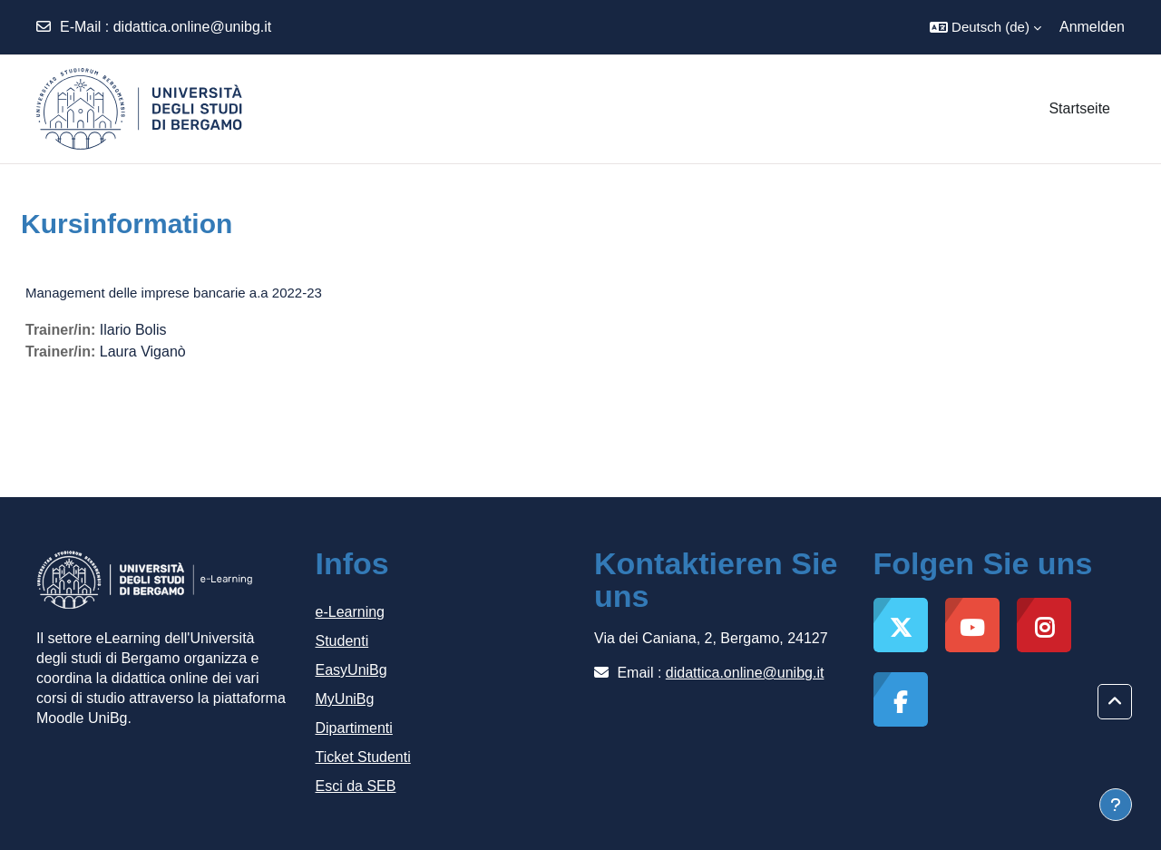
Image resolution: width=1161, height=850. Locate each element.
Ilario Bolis (133, 329)
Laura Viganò (143, 351)
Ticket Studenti (363, 757)
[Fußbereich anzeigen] (1115, 804)
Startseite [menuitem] (1079, 108)
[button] (985, 27)
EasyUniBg (351, 670)
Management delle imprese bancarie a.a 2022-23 (173, 292)
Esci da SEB (356, 786)
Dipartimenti (354, 728)
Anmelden (1092, 26)
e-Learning (350, 612)
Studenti (342, 641)
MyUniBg (345, 699)
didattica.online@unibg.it (192, 26)
